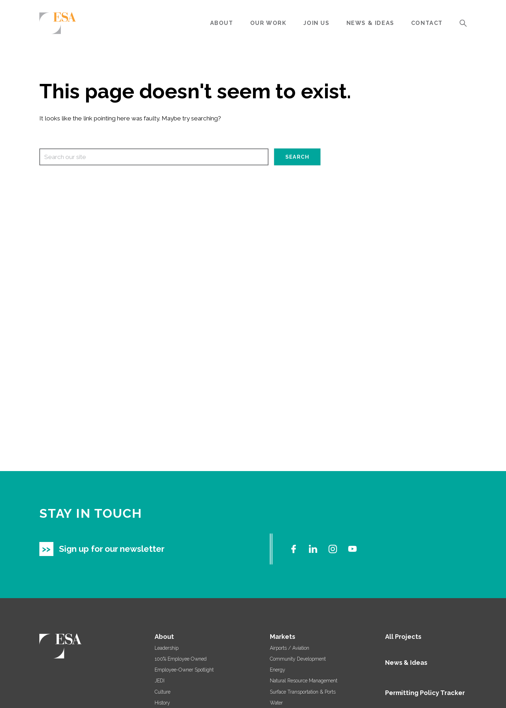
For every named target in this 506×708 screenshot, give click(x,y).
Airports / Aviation (289, 648)
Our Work (268, 23)
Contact (427, 23)
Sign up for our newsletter (111, 549)
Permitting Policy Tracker (425, 692)
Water (276, 703)
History (162, 703)
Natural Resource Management (303, 680)
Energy (277, 670)
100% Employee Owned (181, 659)
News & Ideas (370, 23)
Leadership (167, 648)
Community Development (298, 659)
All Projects (403, 636)
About (221, 23)
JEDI (159, 680)
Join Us (316, 23)
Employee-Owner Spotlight (184, 670)
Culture (162, 692)
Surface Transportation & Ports (303, 692)
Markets (282, 636)
